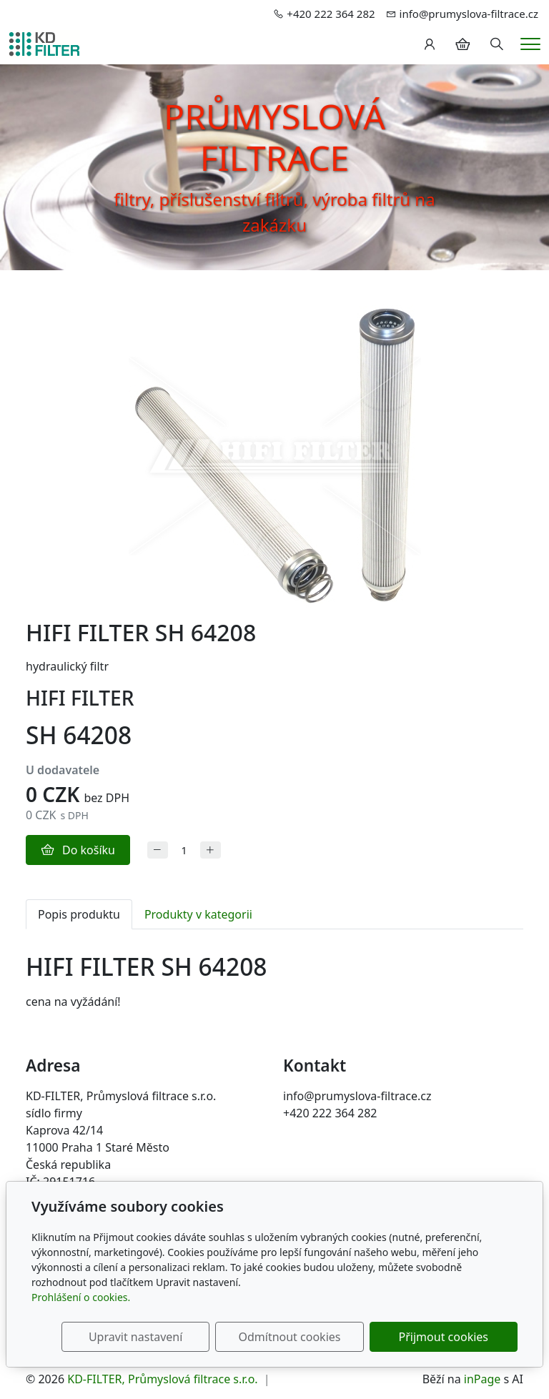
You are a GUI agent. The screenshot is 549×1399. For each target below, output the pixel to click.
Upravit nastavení (162, 1337)
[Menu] (530, 44)
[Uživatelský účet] (429, 44)
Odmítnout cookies (305, 1337)
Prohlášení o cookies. (80, 1297)
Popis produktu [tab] (79, 914)
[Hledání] (497, 44)
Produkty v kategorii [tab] (198, 914)
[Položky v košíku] (462, 44)
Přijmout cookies (448, 1337)
